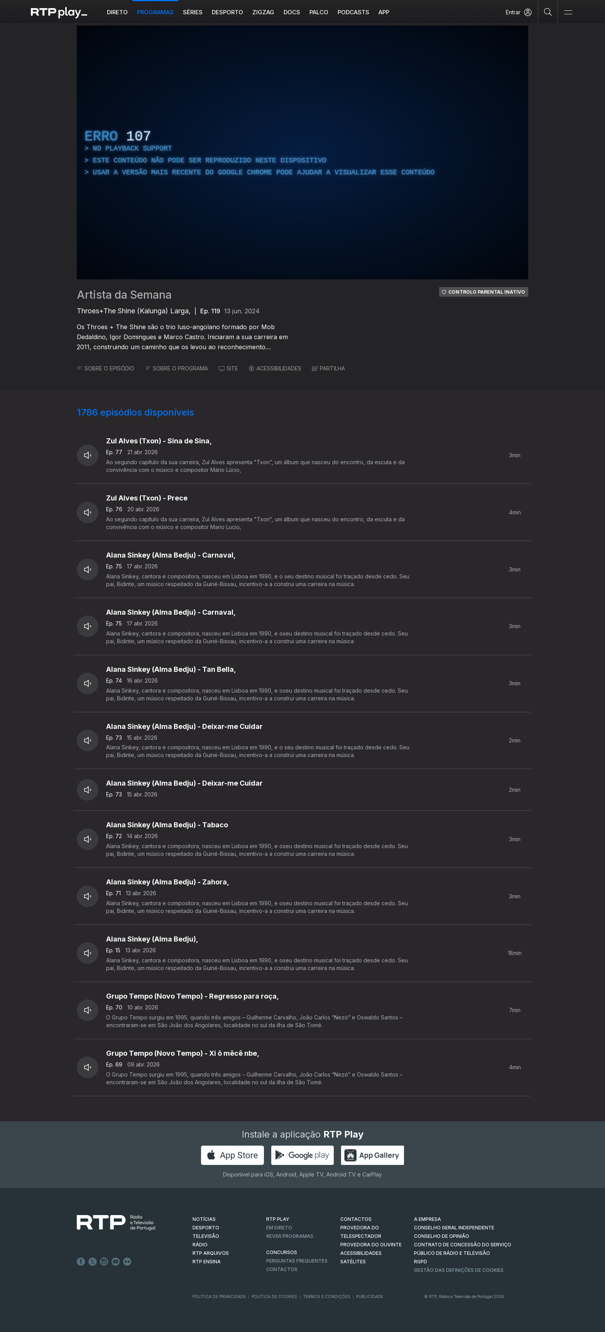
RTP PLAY (277, 1219)
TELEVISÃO (206, 1236)
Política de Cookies (274, 1296)
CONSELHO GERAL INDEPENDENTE (454, 1228)
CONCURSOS (281, 1252)
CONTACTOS (356, 1219)
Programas (155, 12)
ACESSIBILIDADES (275, 368)
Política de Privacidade (219, 1296)
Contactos (281, 1269)
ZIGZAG (263, 12)
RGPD (420, 1261)
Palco (318, 12)
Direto (117, 12)
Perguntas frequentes (297, 1261)
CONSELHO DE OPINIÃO (441, 1236)
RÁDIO (200, 1244)
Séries (193, 12)
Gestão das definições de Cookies (459, 1270)
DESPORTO (206, 1228)
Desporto (227, 12)
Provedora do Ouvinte (371, 1244)
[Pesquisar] (548, 11)
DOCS (292, 12)
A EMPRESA (427, 1219)
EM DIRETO (279, 1228)
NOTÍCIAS (204, 1219)
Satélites (353, 1261)
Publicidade (369, 1296)
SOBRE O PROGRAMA (176, 368)
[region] (302, 152)
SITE (228, 368)
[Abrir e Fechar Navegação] (568, 12)
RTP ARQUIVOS (211, 1253)
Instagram (104, 1262)
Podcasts (353, 12)
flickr (127, 1262)
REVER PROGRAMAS (289, 1236)
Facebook (81, 1262)
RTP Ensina (207, 1261)
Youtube (116, 1262)
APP (384, 12)
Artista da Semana (124, 294)
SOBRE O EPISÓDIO (105, 368)
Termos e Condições (326, 1296)
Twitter (92, 1262)
